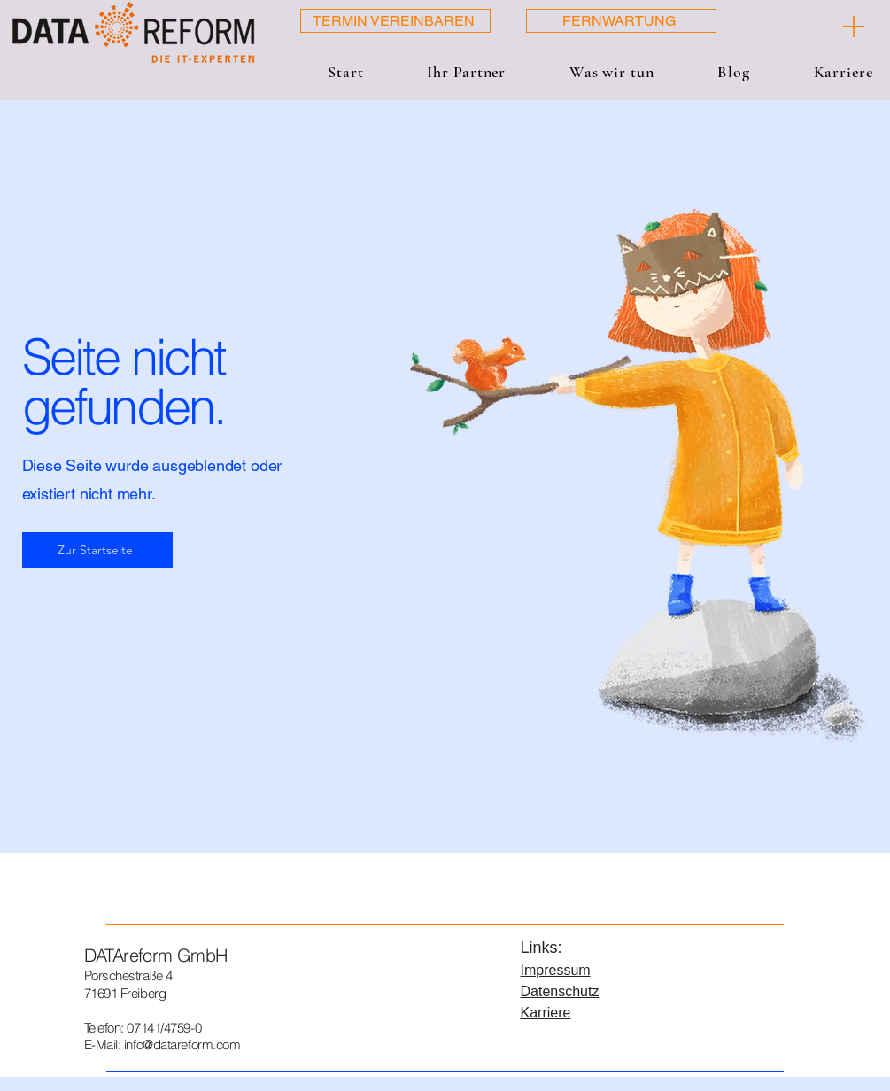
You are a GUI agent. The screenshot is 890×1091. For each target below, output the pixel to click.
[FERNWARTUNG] (621, 21)
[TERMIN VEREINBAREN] (395, 21)
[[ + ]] (814, 26)
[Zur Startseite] (97, 550)
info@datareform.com (182, 1044)
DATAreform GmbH (156, 955)
